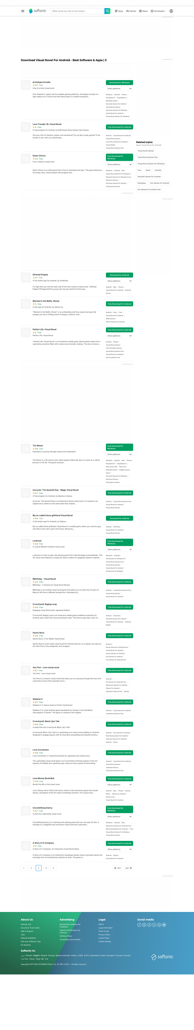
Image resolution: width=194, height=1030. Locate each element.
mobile (108, 625)
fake (115, 312)
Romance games (112, 180)
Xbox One (122, 467)
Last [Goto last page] (128, 868)
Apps (119, 11)
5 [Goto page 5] (53, 868)
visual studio (110, 145)
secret (108, 293)
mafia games (110, 319)
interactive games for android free (118, 826)
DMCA (101, 924)
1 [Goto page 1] (23, 868)
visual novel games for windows (117, 116)
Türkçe (32, 959)
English (36, 955)
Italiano (74, 955)
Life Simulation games (114, 348)
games (127, 791)
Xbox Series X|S (111, 467)
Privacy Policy (104, 935)
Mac (123, 170)
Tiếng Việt (40, 959)
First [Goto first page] (117, 868)
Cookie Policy (103, 938)
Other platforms (120, 88)
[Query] (77, 11)
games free (110, 797)
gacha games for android (115, 653)
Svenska (127, 955)
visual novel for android (114, 113)
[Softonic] (37, 11)
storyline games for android (116, 104)
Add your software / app (31, 941)
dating (126, 691)
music (108, 794)
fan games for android (114, 656)
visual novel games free (114, 148)
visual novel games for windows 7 (118, 174)
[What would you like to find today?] (107, 11)
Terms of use (103, 931)
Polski (103, 955)
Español (44, 955)
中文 (46, 959)
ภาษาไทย (24, 959)
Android (117, 94)
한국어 (86, 955)
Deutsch (29, 955)
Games (131, 11)
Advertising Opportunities (70, 939)
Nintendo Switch (111, 101)
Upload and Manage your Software (70, 931)
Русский (119, 955)
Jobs (23, 935)
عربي (23, 955)
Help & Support (27, 931)
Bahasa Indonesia (63, 955)
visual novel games (113, 107)
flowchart (116, 616)
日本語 (80, 955)
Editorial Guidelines (28, 938)
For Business (26, 945)
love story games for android (116, 142)
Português (110, 955)
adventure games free (114, 691)
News (143, 11)
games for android (112, 688)
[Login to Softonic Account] (171, 11)
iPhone (124, 94)
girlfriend (116, 527)
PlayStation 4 (122, 98)
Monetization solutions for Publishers (70, 925)
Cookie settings (104, 941)
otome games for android (115, 322)
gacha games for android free (117, 647)
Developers (158, 11)
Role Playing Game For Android (117, 736)
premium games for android (116, 739)
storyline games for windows (116, 110)
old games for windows (114, 571)
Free (120, 312)
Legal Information (105, 928)
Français (51, 955)
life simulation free (113, 357)
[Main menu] (23, 11)
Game (108, 473)
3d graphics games (113, 482)
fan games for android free (116, 660)
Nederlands (95, 955)
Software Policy (66, 936)
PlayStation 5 (110, 98)
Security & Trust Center (30, 928)
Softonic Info (26, 924)
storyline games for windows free (118, 177)
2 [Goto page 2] (31, 868)
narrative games (112, 479)
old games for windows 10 (115, 559)
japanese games (112, 767)
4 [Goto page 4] (46, 868)
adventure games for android (116, 685)
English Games (124, 470)
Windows (109, 94)
